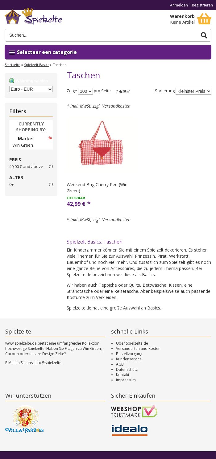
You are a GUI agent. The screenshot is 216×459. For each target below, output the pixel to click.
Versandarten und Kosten (138, 348)
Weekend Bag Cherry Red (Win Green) (97, 188)
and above (26, 166)
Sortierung (165, 91)
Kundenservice (129, 359)
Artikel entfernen (50, 137)
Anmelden (179, 5)
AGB (120, 364)
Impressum (126, 380)
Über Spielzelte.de (132, 343)
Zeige (72, 91)
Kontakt (122, 374)
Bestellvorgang (129, 353)
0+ (11, 184)
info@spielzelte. (48, 362)
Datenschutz (127, 369)
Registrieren (202, 5)
